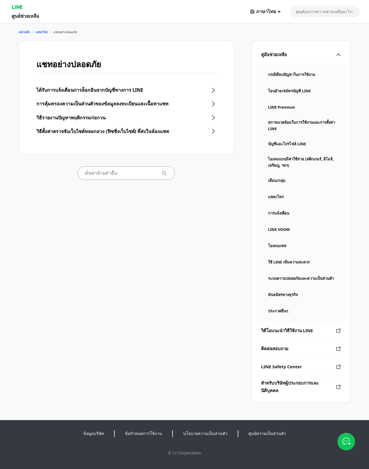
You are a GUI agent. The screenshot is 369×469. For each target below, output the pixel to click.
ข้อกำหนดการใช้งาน (143, 433)
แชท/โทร (42, 32)
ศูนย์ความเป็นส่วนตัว (267, 433)
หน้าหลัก (24, 32)
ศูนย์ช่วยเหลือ (25, 16)
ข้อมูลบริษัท (93, 433)
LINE (17, 7)
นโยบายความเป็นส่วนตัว (205, 433)
